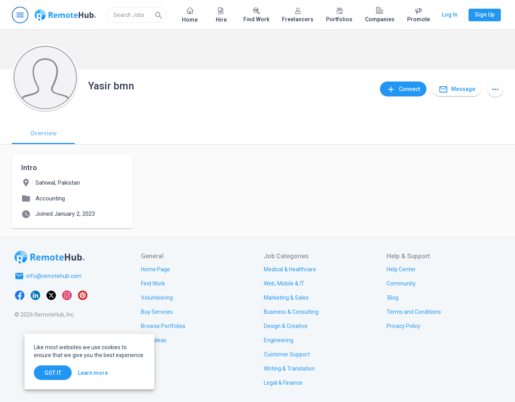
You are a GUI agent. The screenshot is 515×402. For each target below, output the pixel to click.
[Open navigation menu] (20, 15)
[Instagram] (67, 295)
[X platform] (51, 295)
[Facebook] (20, 295)
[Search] (159, 15)
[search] (136, 15)
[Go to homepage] (65, 15)
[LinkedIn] (35, 295)
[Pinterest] (83, 295)
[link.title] (155, 269)
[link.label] (401, 269)
